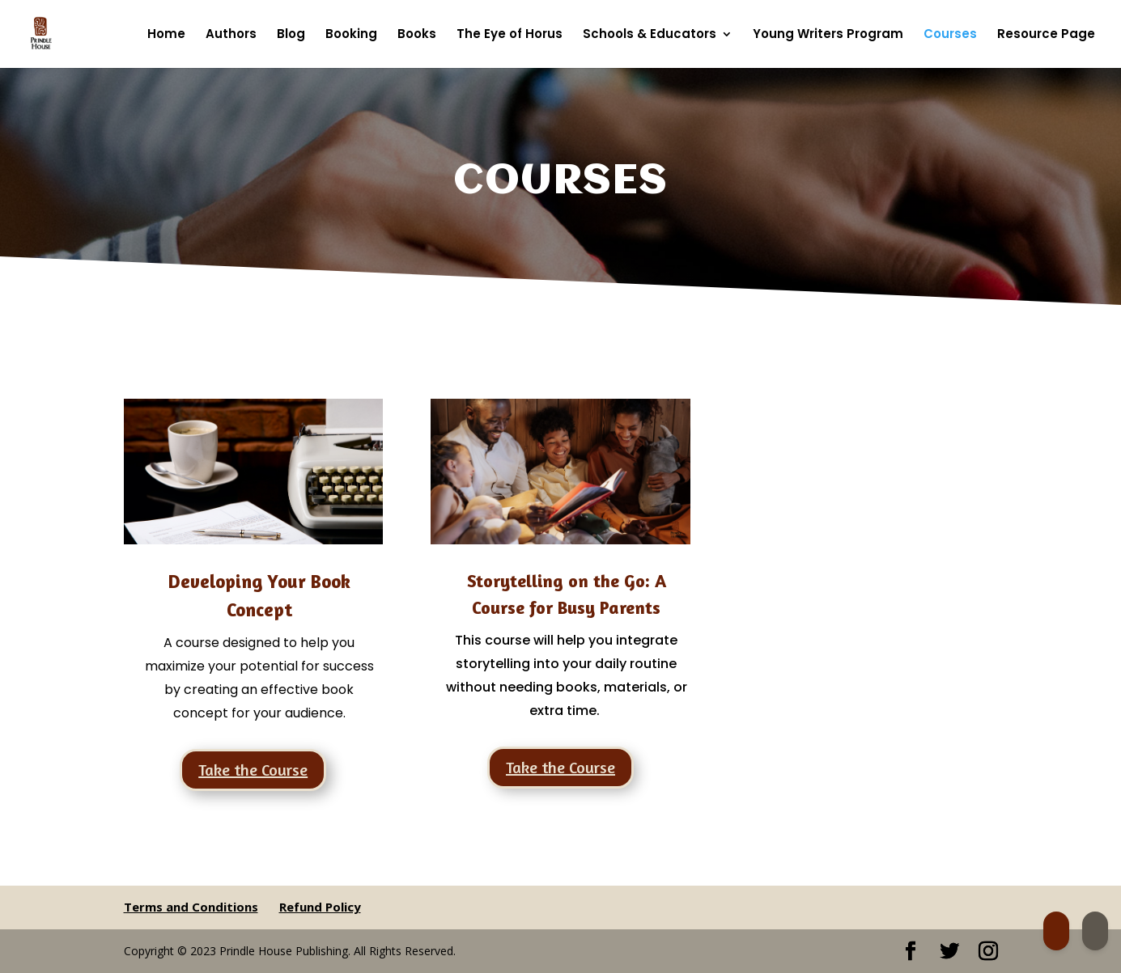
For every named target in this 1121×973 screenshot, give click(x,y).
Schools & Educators (649, 35)
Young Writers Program (828, 35)
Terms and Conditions (191, 907)
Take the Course (253, 769)
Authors (231, 35)
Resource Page (1046, 35)
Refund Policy (320, 907)
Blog (291, 35)
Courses (950, 35)
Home (166, 35)
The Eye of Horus (509, 35)
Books (416, 35)
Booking (351, 35)
